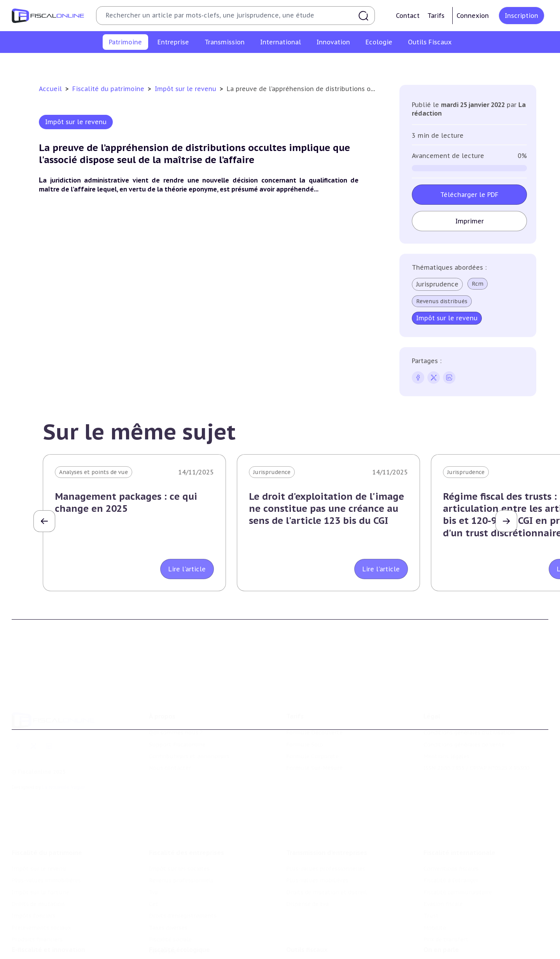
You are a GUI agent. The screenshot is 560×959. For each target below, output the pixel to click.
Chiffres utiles (306, 932)
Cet (153, 862)
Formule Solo (304, 713)
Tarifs (435, 15)
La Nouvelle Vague (63, 756)
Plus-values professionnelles (325, 826)
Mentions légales (446, 725)
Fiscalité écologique (179, 917)
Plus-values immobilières (156, 63)
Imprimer (469, 221)
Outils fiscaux (306, 917)
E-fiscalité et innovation (48, 917)
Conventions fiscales (451, 826)
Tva (153, 850)
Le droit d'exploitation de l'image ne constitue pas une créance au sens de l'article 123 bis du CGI (326, 508)
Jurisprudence (437, 284)
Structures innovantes (42, 944)
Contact (408, 15)
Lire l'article (187, 569)
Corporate (163, 909)
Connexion (473, 15)
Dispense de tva (307, 862)
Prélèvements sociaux (412, 63)
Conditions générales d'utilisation (469, 701)
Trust (431, 873)
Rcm (477, 283)
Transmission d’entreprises (326, 811)
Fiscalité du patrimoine (109, 89)
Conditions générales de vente (464, 713)
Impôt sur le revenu (85, 63)
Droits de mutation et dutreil (326, 850)
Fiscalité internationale (459, 811)
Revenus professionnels (181, 838)
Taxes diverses (168, 885)
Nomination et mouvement (461, 932)
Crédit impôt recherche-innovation (59, 932)
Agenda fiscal (303, 944)
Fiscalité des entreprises (186, 811)
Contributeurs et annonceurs (189, 725)
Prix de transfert (446, 897)
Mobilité (435, 885)
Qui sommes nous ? (176, 701)
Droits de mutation (293, 63)
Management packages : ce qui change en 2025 (126, 502)
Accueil (50, 89)
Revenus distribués (441, 301)
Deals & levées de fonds (456, 944)
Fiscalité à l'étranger (451, 838)
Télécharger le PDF (469, 194)
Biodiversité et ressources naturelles (198, 944)
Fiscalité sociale (170, 897)
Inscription (521, 15)
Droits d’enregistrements (183, 873)
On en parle (441, 917)
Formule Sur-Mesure (314, 737)
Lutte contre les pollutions (186, 932)
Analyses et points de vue (93, 472)
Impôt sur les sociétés (179, 826)
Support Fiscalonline (177, 713)
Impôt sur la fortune (229, 63)
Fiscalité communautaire (458, 850)
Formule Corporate (312, 725)
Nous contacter (170, 737)
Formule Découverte (314, 701)
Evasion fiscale (443, 862)
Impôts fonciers (351, 63)
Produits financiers (476, 63)
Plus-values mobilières (317, 838)
